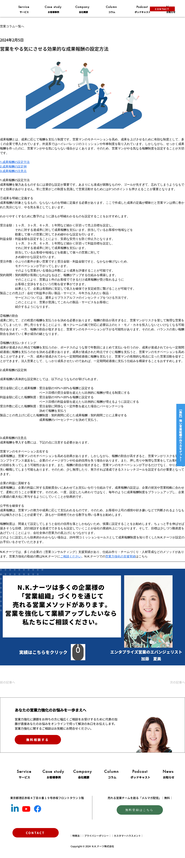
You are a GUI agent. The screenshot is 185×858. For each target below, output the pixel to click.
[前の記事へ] (12, 682)
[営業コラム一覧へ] (26, 26)
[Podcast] (142, 7)
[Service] (24, 7)
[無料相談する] (38, 739)
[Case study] (53, 7)
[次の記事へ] (175, 682)
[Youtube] (26, 809)
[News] (168, 771)
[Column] (111, 7)
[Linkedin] (15, 809)
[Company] (82, 7)
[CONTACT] (162, 9)
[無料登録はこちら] (140, 810)
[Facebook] (37, 809)
